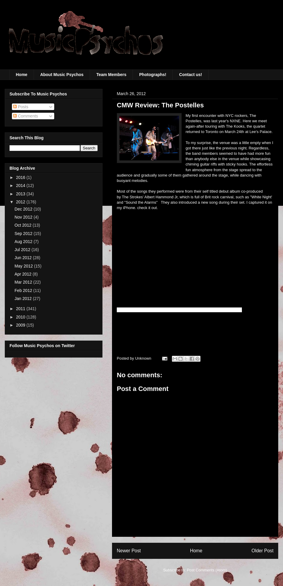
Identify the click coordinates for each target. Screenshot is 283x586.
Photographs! (152, 74)
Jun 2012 (24, 257)
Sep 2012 (24, 233)
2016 (21, 177)
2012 (21, 202)
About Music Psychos (61, 74)
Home (21, 74)
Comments (25, 116)
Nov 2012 (24, 217)
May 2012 (24, 266)
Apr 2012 (24, 274)
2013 (21, 193)
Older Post (262, 550)
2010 (21, 317)
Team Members (111, 74)
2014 (21, 185)
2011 (21, 308)
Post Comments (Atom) (207, 570)
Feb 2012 (24, 290)
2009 (21, 325)
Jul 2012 (23, 249)
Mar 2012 (24, 282)
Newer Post (129, 550)
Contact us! (190, 74)
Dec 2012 (24, 209)
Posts (20, 106)
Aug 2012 (24, 241)
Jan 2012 (24, 298)
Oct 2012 (24, 225)
